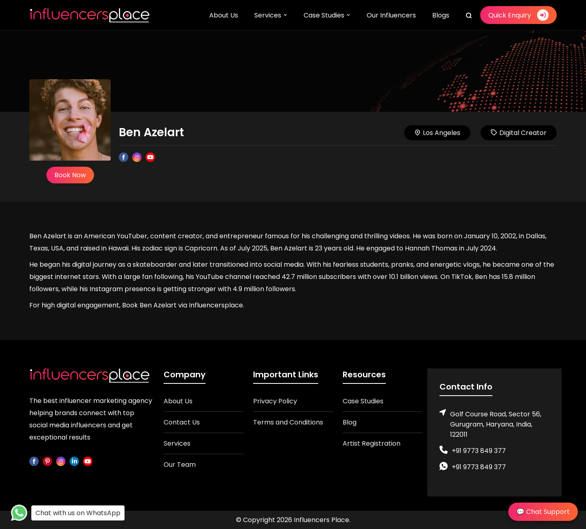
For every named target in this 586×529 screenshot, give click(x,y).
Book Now (70, 175)
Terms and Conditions (288, 422)
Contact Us (182, 422)
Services (267, 15)
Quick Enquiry (518, 15)
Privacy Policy (275, 401)
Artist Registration (371, 443)
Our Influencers (391, 15)
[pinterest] (47, 461)
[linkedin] (74, 461)
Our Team (180, 464)
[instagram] (61, 461)
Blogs (440, 15)
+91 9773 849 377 (479, 450)
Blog (349, 422)
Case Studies (324, 15)
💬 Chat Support (543, 511)
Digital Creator (519, 132)
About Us (223, 15)
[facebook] (34, 461)
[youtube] (87, 461)
